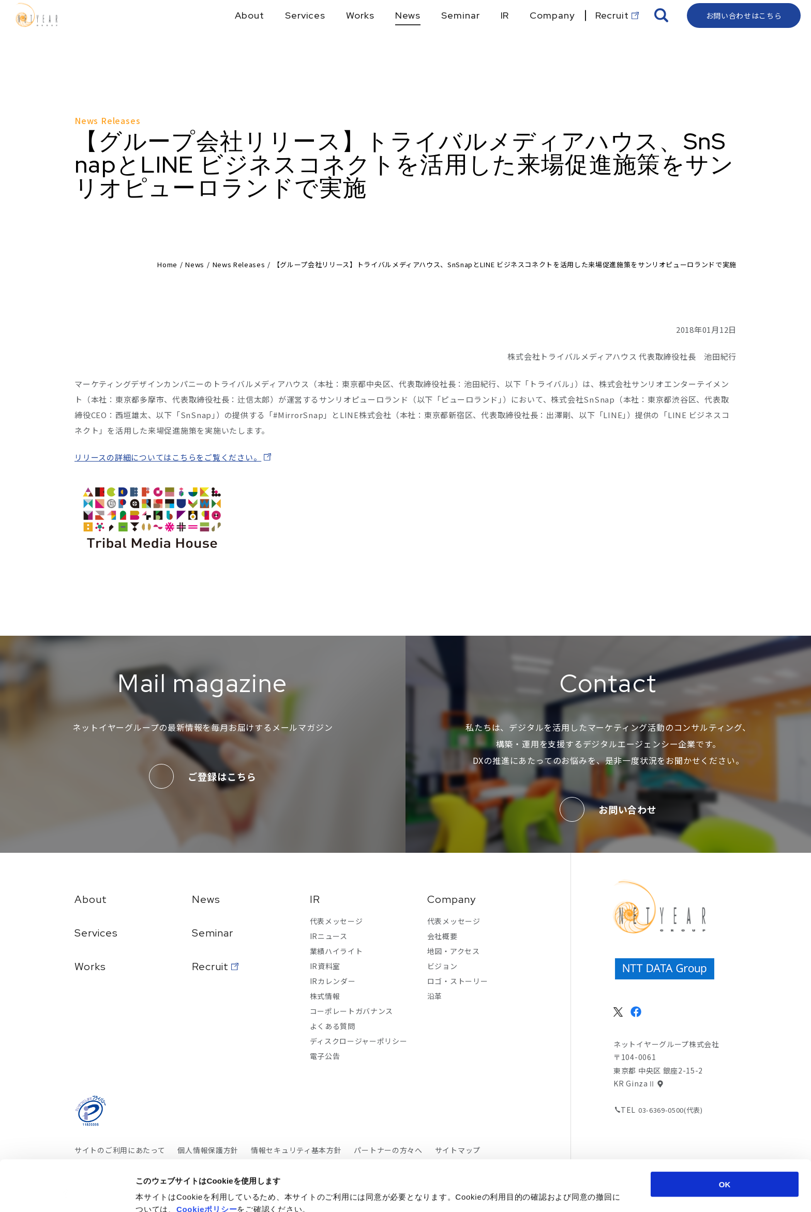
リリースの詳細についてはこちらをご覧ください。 (167, 457)
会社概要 (442, 936)
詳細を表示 (504, 1191)
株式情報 (325, 996)
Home (167, 264)
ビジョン (442, 966)
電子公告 (325, 1056)
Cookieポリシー (206, 1158)
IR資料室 (325, 966)
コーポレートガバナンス (352, 1011)
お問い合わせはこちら (744, 33)
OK (725, 1133)
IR (315, 899)
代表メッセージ (336, 921)
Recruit (210, 966)
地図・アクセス (453, 951)
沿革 (434, 996)
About (90, 899)
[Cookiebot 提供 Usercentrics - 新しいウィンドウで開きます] (67, 1192)
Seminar (212, 933)
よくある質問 (332, 1026)
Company (451, 899)
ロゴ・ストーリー (457, 981)
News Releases (239, 264)
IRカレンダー (333, 981)
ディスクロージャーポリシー (359, 1041)
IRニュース (329, 936)
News (194, 264)
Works (90, 966)
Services (96, 933)
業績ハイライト (336, 951)
